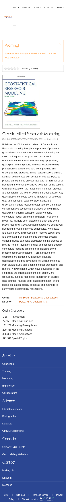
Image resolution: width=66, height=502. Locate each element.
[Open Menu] (14, 26)
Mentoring (7, 378)
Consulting (8, 364)
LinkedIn (7, 477)
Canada (48, 7)
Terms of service (40, 495)
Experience (8, 385)
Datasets (7, 423)
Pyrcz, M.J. (25, 301)
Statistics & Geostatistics (44, 297)
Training (6, 371)
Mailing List (8, 470)
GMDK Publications (13, 431)
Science (37, 7)
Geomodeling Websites (15, 454)
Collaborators (9, 393)
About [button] (16, 7)
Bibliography (9, 416)
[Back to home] (7, 17)
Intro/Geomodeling (12, 409)
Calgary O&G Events (13, 447)
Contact (60, 7)
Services (26, 7)
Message (7, 485)
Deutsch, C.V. (40, 301)
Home (5, 495)
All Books (24, 297)
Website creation (38, 499)
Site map (20, 495)
